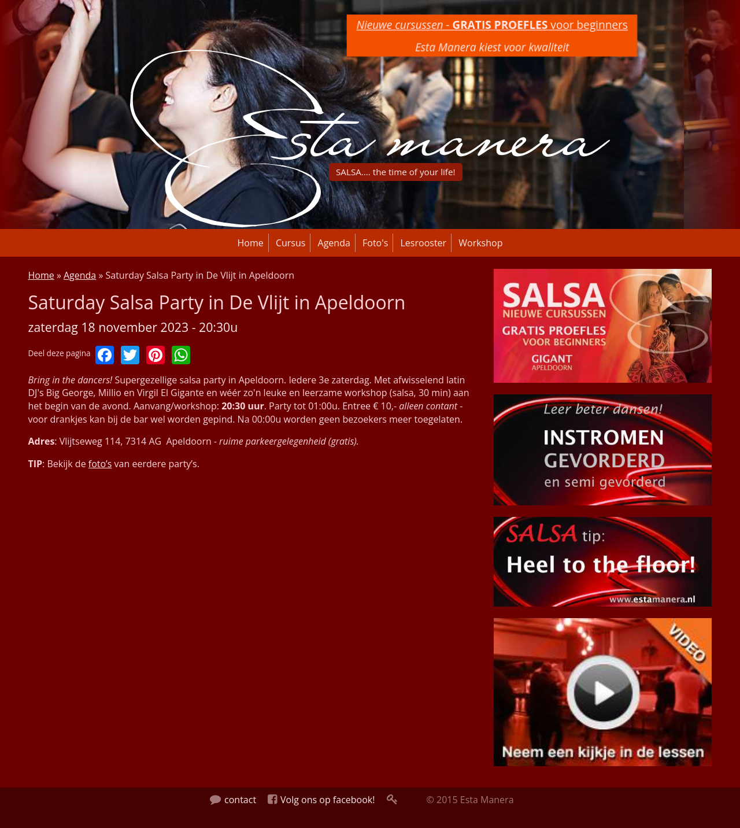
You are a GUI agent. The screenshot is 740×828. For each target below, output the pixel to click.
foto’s (100, 463)
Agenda (334, 242)
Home (251, 242)
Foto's (375, 242)
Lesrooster (424, 242)
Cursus (291, 242)
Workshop (480, 242)
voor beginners (492, 24)
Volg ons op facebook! (321, 799)
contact (233, 799)
